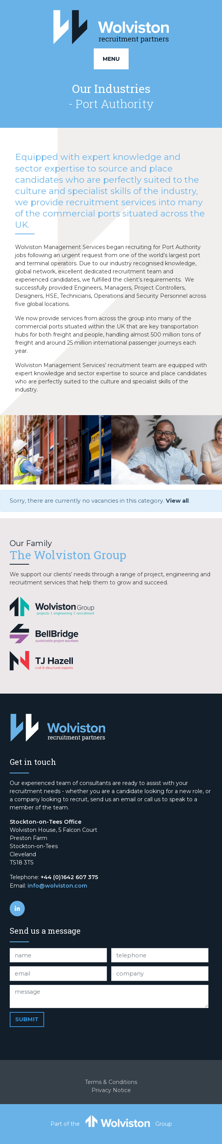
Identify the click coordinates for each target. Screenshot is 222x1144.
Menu (111, 58)
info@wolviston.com (57, 885)
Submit (27, 1019)
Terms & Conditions (111, 1082)
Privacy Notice (111, 1090)
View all (177, 500)
